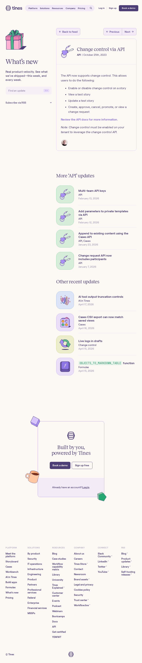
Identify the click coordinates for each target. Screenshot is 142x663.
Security (32, 558)
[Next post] (129, 31)
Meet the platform (10, 555)
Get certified (59, 632)
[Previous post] (112, 31)
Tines (11, 654)
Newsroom (80, 574)
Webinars (57, 611)
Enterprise (33, 603)
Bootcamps (58, 616)
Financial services (37, 608)
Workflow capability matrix (57, 567)
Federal (32, 597)
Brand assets (81, 579)
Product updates (126, 560)
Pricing (9, 597)
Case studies (59, 558)
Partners (32, 584)
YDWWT (56, 637)
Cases (9, 566)
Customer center (57, 594)
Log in (85, 487)
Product (32, 579)
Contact (78, 569)
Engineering (34, 574)
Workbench (12, 572)
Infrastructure (35, 569)
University (57, 579)
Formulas (11, 587)
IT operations (35, 564)
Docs (55, 621)
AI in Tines (11, 577)
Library (56, 574)
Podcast (56, 606)
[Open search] (90, 8)
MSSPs (31, 613)
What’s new (12, 592)
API (54, 626)
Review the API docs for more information (89, 119)
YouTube (103, 571)
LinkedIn (103, 561)
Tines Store (81, 563)
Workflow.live (82, 605)
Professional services (34, 591)
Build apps (11, 582)
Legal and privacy (83, 584)
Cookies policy (82, 589)
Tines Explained (58, 586)
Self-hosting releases (128, 573)
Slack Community (105, 555)
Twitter (102, 566)
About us (79, 553)
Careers (78, 558)
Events (56, 601)
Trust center (81, 600)
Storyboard (12, 561)
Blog (54, 553)
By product (34, 553)
